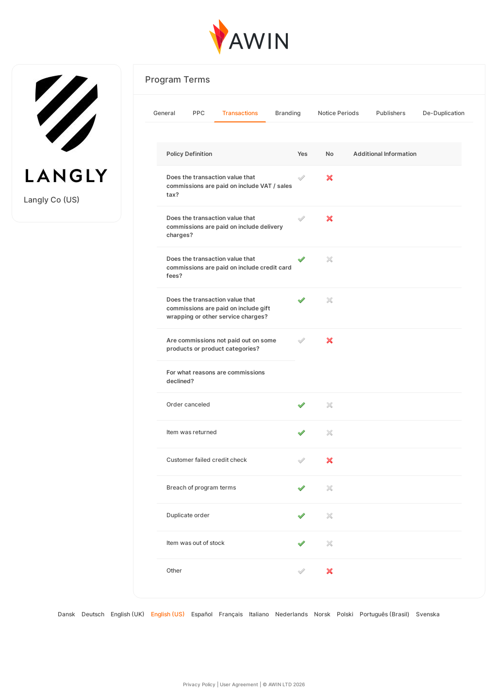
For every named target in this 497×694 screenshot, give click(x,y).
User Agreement (239, 684)
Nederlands (291, 614)
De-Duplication (443, 113)
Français (231, 614)
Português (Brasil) (385, 614)
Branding (287, 113)
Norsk (322, 614)
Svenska (428, 614)
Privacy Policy (199, 684)
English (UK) (128, 614)
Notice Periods (338, 113)
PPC (199, 113)
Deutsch (93, 614)
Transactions (240, 113)
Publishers (390, 113)
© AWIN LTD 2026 (284, 684)
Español (202, 614)
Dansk (66, 614)
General (164, 113)
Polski (345, 614)
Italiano (259, 614)
